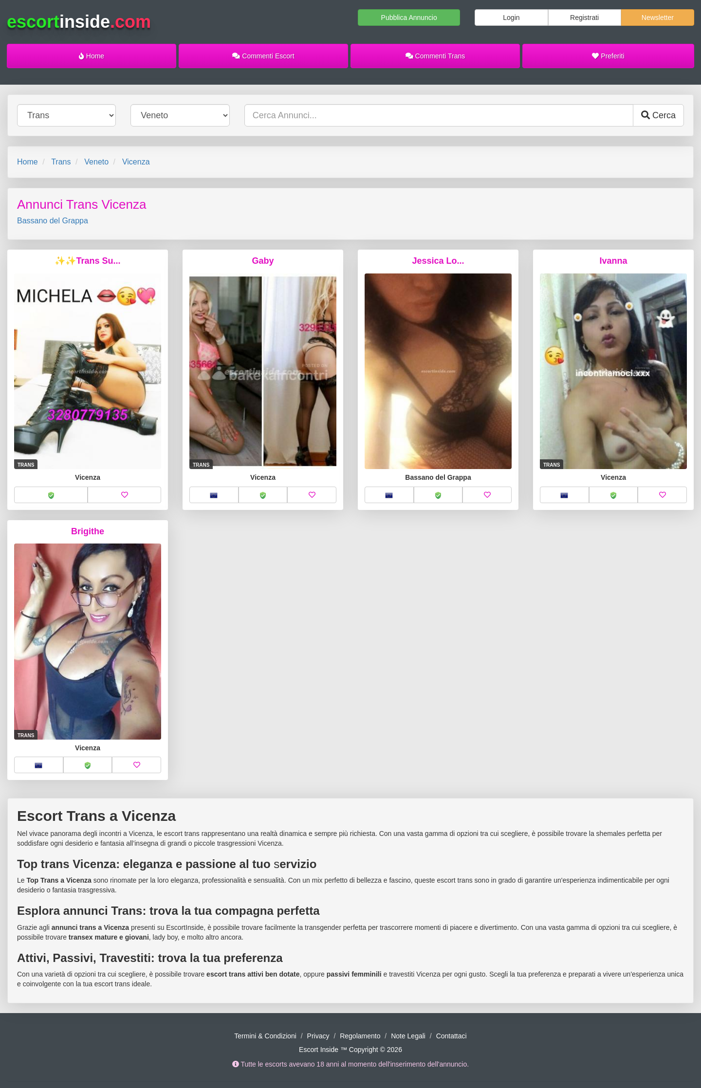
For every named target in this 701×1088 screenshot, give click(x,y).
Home (91, 56)
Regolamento (360, 1036)
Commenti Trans (435, 56)
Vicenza (136, 162)
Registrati (584, 17)
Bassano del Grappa (52, 221)
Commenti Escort (263, 56)
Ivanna (613, 261)
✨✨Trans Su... (87, 261)
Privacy (318, 1036)
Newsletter (658, 17)
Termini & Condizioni (265, 1036)
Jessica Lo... (438, 261)
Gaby (263, 261)
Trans (61, 162)
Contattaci (451, 1036)
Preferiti (608, 56)
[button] (51, 495)
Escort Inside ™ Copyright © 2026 (350, 1049)
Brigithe (87, 531)
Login (511, 17)
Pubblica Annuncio (409, 17)
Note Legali (408, 1036)
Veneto (96, 162)
